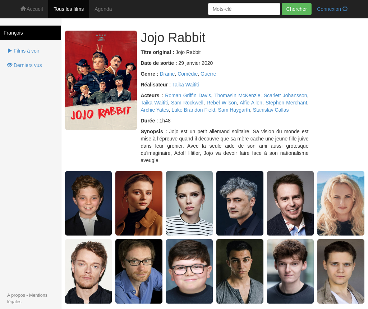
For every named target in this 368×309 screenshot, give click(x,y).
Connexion (332, 9)
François (13, 33)
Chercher (296, 9)
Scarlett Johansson (285, 95)
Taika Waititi (185, 85)
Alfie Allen (251, 103)
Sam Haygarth (234, 110)
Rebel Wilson (222, 103)
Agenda (103, 9)
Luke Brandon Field (193, 110)
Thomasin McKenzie (237, 95)
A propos (16, 295)
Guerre (208, 74)
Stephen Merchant (286, 103)
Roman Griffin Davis (188, 95)
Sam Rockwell (187, 103)
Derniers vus (24, 65)
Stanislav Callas (271, 110)
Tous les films (69, 9)
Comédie (188, 74)
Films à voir (23, 51)
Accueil (31, 9)
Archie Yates (155, 110)
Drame (167, 74)
